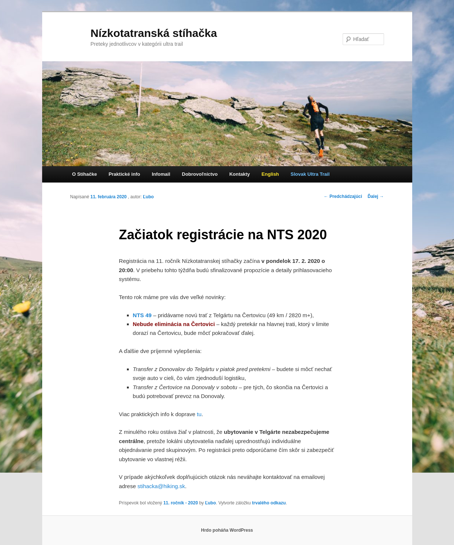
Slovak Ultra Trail (310, 174)
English (270, 174)
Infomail (161, 174)
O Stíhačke (84, 174)
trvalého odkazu (269, 502)
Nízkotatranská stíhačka (154, 33)
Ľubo (148, 196)
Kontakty (239, 174)
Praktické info (124, 174)
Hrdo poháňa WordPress (227, 530)
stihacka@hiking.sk (161, 486)
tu (199, 414)
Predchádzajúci (343, 196)
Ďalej (375, 196)
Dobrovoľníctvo (200, 174)
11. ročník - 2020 (180, 502)
